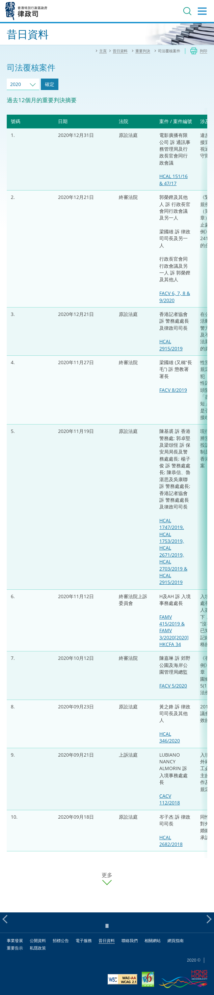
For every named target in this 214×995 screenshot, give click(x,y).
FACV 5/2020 (173, 685)
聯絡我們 (130, 940)
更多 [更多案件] (107, 875)
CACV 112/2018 (169, 799)
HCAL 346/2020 (169, 737)
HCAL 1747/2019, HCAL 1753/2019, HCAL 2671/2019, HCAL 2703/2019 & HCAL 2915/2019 (173, 551)
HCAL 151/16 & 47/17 (173, 179)
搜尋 (187, 11)
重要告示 (15, 948)
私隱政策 (38, 948)
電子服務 (84, 940)
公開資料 (38, 940)
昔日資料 (107, 940)
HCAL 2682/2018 (171, 840)
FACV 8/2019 (173, 390)
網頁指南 (175, 940)
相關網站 (152, 940)
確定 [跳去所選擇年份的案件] (49, 84)
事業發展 (15, 940)
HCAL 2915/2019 (171, 344)
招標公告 (61, 940)
